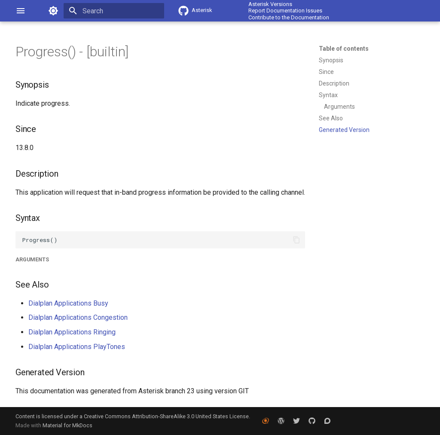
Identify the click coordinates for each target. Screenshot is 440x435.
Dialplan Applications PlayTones (76, 347)
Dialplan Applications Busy (68, 303)
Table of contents (344, 48)
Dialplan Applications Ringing (72, 332)
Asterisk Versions (270, 4)
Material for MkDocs (67, 425)
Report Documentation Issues (285, 10)
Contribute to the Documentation (288, 17)
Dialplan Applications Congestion (78, 317)
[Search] (114, 10)
